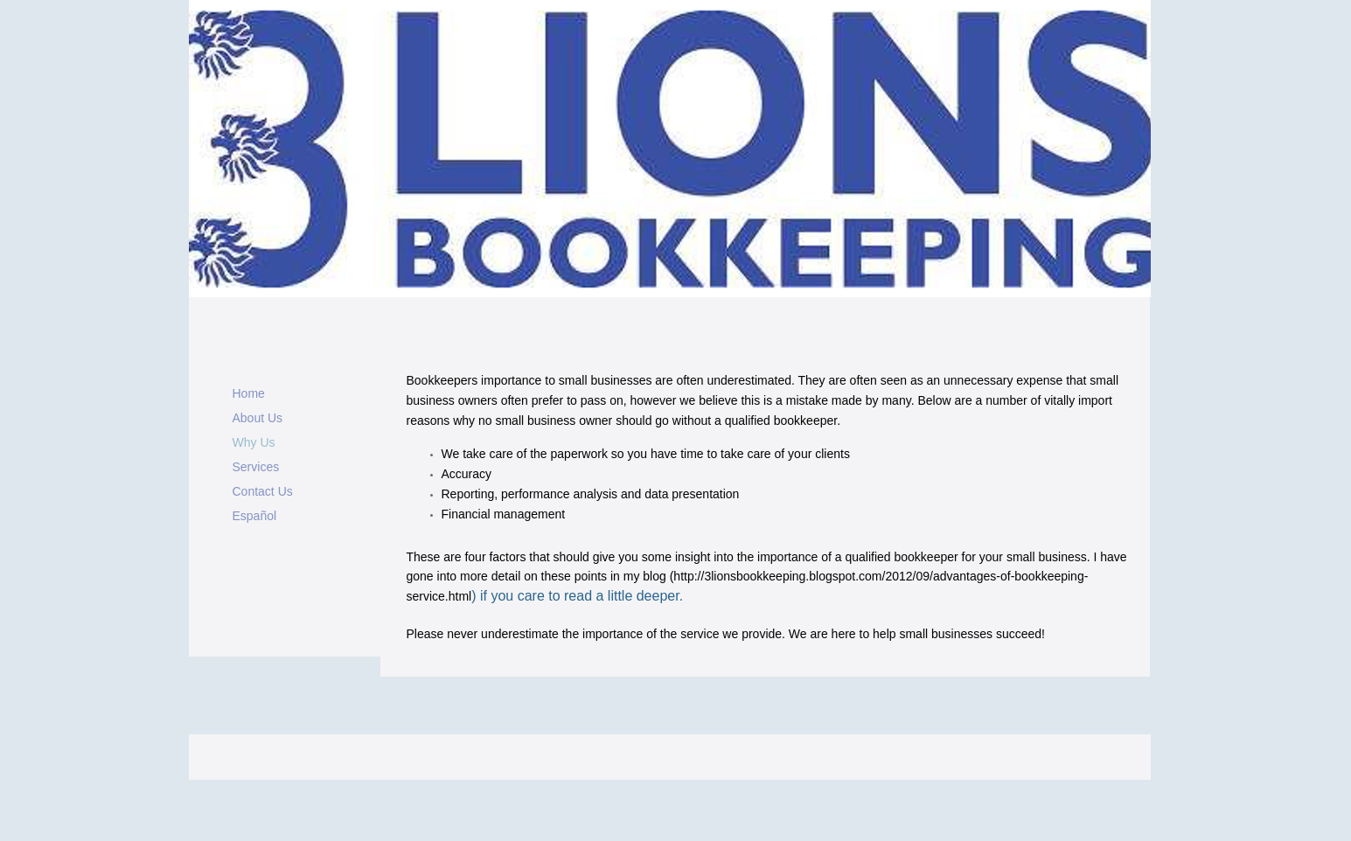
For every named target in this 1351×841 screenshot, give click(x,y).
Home (249, 393)
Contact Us (263, 491)
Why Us (254, 442)
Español (255, 516)
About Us (258, 418)
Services (256, 467)
